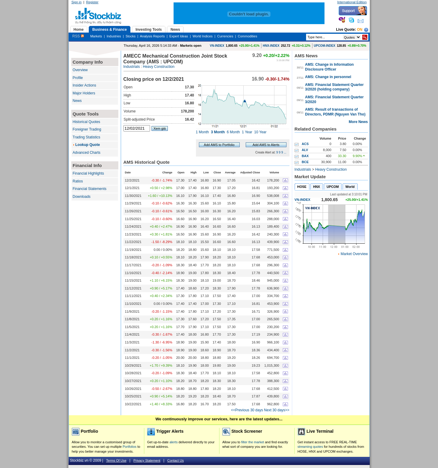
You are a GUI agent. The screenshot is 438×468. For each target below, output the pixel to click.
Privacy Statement (146, 460)
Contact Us (175, 460)
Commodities (247, 36)
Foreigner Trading (87, 129)
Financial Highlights (88, 173)
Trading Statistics (87, 137)
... (285, 152)
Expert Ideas (178, 36)
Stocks (131, 36)
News (77, 101)
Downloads (82, 196)
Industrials (131, 67)
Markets (96, 36)
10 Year (260, 132)
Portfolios (129, 446)
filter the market (252, 442)
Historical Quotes (86, 122)
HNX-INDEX (271, 45)
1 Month (202, 132)
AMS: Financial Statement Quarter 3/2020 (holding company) (334, 87)
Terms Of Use (116, 460)
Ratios (78, 181)
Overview (80, 70)
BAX (305, 156)
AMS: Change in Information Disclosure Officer (329, 66)
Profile (78, 78)
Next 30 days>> (276, 410)
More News (358, 122)
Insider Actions (84, 85)
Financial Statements (90, 189)
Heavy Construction (158, 67)
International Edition (351, 2)
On (360, 29)
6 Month (233, 132)
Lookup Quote (87, 145)
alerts (174, 442)
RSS (78, 36)
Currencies (225, 36)
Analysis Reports (152, 36)
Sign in (77, 2)
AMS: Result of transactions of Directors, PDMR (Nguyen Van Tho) (335, 111)
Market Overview (354, 254)
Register (92, 2)
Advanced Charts (87, 152)
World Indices (203, 36)
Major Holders (84, 93)
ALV (305, 150)
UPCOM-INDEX (324, 45)
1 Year (247, 132)
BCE (305, 162)
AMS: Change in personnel (328, 77)
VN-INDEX (217, 45)
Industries (114, 36)
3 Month (218, 132)
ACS (305, 144)
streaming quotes (310, 446)
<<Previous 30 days (247, 410)
